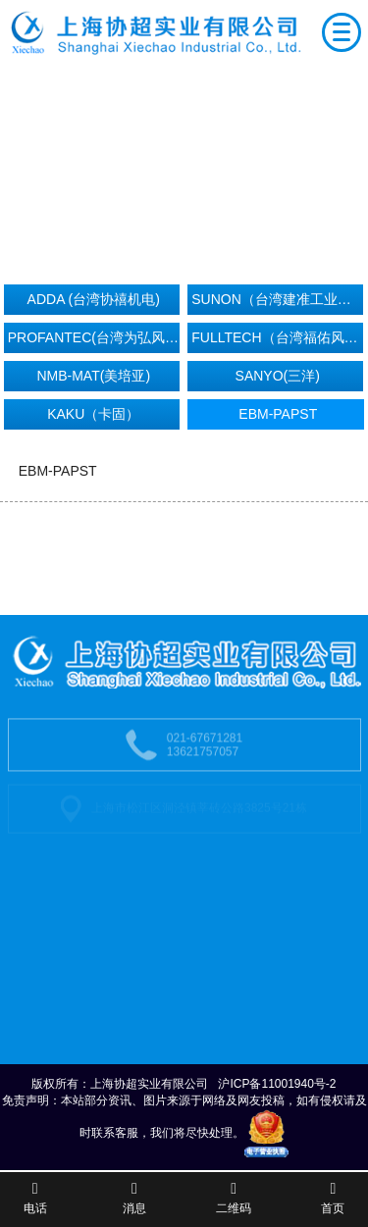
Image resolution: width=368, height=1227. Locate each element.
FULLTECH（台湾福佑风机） (277, 337)
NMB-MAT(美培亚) (93, 375)
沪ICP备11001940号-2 (277, 1084)
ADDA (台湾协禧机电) (93, 299)
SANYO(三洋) (278, 375)
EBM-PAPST (277, 414)
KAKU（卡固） (93, 414)
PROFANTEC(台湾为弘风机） (94, 337)
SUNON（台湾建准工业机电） (277, 299)
